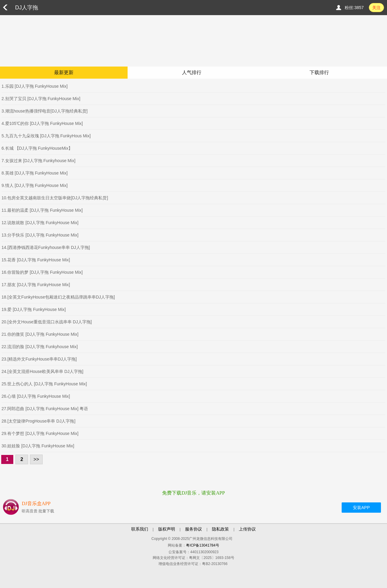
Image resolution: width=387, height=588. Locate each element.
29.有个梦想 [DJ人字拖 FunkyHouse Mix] (40, 433)
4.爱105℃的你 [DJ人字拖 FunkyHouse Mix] (42, 123)
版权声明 (166, 529)
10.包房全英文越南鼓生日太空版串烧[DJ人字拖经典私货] (55, 197)
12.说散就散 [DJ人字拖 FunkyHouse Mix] (40, 222)
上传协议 (247, 529)
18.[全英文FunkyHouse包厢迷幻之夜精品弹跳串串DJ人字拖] (58, 297)
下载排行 (319, 72)
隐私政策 (220, 529)
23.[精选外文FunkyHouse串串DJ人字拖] (39, 359)
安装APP (361, 507)
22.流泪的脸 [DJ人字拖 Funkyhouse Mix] (40, 346)
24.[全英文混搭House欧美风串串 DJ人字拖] (42, 371)
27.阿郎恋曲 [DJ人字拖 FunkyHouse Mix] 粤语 (45, 408)
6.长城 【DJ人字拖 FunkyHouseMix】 (37, 148)
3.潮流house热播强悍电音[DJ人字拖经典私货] (45, 111)
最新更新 (63, 72)
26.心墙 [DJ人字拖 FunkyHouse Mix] (36, 396)
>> (36, 459)
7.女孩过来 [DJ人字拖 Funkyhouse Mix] (38, 160)
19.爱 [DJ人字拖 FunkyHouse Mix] (34, 309)
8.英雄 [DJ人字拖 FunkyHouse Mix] (35, 173)
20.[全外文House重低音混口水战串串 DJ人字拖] (47, 321)
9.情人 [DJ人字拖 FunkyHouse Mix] (35, 185)
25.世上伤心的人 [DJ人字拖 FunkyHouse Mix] (44, 383)
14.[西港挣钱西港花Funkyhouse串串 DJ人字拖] (46, 247)
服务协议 (193, 529)
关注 (376, 7)
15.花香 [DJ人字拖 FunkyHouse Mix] (36, 259)
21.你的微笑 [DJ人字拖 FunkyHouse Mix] (40, 334)
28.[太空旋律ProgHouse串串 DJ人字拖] (38, 421)
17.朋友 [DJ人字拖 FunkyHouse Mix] (36, 284)
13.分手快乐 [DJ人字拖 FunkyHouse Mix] (40, 235)
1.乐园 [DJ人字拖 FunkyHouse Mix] (35, 86)
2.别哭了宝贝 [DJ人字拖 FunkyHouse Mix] (41, 98)
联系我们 (139, 529)
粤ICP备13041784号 (202, 545)
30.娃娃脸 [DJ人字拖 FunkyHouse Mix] (38, 445)
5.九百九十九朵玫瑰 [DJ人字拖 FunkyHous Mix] (46, 135)
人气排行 (191, 72)
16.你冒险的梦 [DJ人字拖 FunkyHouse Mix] (42, 272)
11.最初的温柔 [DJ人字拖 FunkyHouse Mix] (42, 210)
